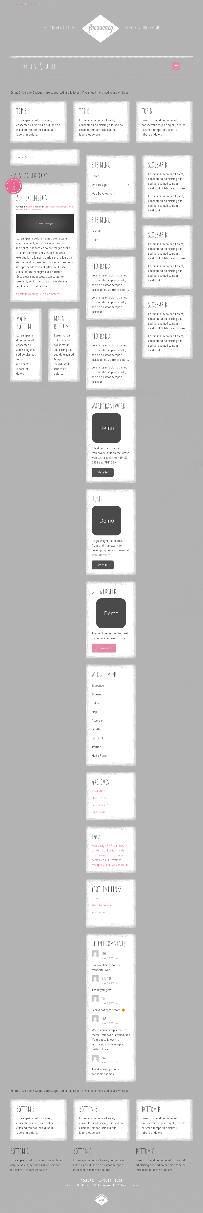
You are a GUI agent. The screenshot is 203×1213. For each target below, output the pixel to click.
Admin (30, 206)
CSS (114, 865)
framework (120, 845)
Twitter (96, 747)
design (96, 860)
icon (103, 860)
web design (99, 845)
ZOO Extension (32, 198)
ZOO (94, 919)
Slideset (97, 694)
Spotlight (97, 738)
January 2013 (100, 812)
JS (119, 865)
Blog (44, 4)
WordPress (36, 209)
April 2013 (98, 791)
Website (103, 472)
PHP (109, 845)
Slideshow (98, 685)
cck (94, 855)
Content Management (56, 206)
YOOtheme (98, 912)
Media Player (100, 755)
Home (20, 157)
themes (101, 855)
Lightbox (97, 729)
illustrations (114, 860)
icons (110, 855)
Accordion (98, 720)
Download (104, 648)
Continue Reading (27, 294)
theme (125, 865)
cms (108, 865)
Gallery (96, 703)
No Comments (52, 294)
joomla (118, 855)
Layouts (32, 4)
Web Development (103, 193)
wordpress (98, 865)
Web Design (99, 185)
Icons (95, 898)
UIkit (51, 66)
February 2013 (101, 805)
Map (94, 712)
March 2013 (99, 798)
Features (17, 4)
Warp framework (102, 905)
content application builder (109, 850)
